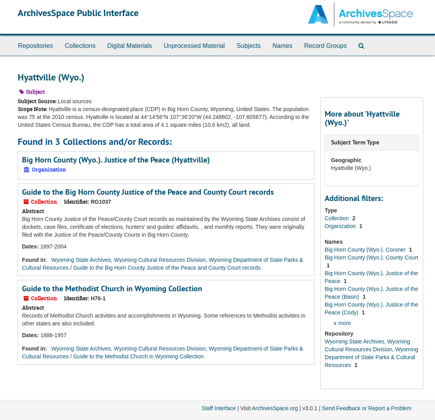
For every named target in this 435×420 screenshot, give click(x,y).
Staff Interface (219, 408)
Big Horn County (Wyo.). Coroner (366, 250)
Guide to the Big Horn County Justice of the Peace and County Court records (148, 192)
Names (282, 45)
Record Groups (325, 45)
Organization (341, 226)
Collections (80, 45)
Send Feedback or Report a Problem (366, 408)
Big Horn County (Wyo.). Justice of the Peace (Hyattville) (116, 160)
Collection (337, 218)
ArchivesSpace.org (275, 408)
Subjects (249, 45)
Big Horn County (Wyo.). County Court (371, 257)
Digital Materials (129, 45)
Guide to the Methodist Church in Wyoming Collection (112, 288)
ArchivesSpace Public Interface (78, 13)
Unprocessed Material (194, 45)
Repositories (35, 45)
